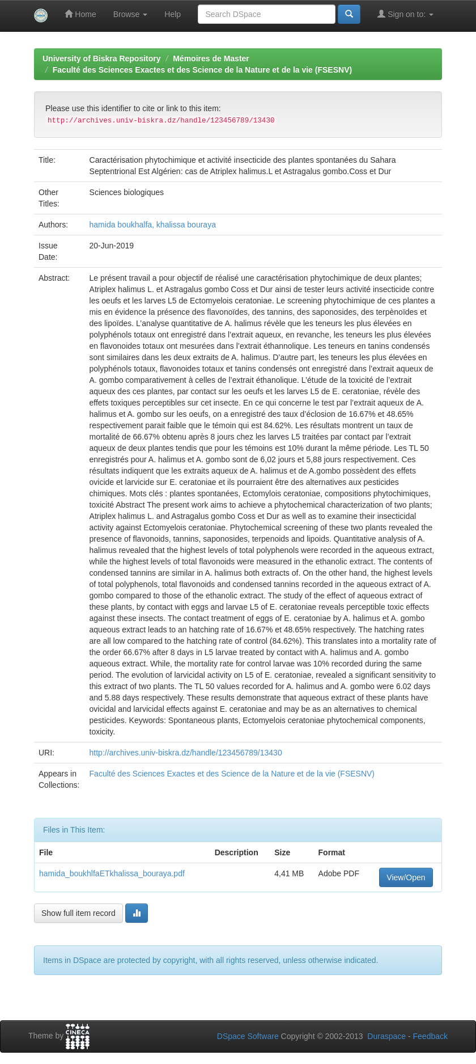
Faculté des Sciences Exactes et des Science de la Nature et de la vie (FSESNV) (202, 69)
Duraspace (386, 1036)
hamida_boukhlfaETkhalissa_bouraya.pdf (112, 873)
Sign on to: (405, 14)
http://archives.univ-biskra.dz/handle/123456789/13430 (186, 752)
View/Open (405, 877)
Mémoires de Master (211, 58)
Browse (130, 14)
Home (80, 14)
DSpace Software (248, 1036)
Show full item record (78, 913)
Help (172, 14)
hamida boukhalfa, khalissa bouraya (153, 224)
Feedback (430, 1036)
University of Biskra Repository (101, 58)
